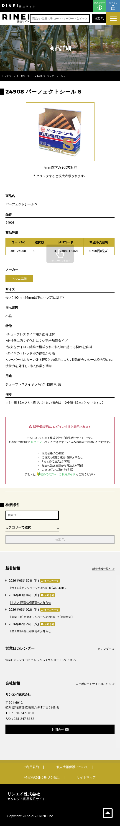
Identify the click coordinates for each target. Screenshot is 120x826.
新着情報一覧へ (103, 569)
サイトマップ (86, 777)
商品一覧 (25, 75)
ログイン (113, 6)
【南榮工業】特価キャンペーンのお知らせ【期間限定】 (41, 617)
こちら (35, 660)
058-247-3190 (24, 713)
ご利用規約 (31, 767)
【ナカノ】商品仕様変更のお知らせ (30, 602)
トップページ (8, 75)
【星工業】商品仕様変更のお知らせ (30, 631)
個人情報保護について (72, 767)
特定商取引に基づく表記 (41, 777)
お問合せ (60, 729)
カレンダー (106, 649)
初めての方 (100, 6)
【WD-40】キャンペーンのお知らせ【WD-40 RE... (38, 588)
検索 (99, 18)
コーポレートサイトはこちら (95, 684)
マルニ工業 (19, 278)
